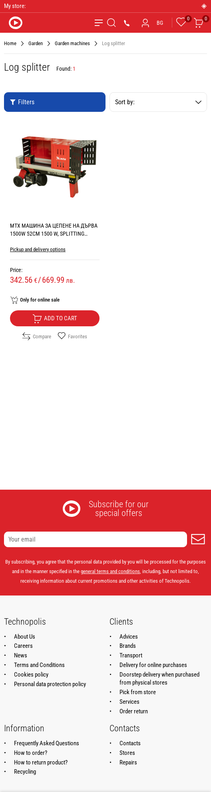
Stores (127, 752)
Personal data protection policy (50, 684)
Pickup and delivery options (38, 249)
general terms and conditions (110, 571)
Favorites (72, 336)
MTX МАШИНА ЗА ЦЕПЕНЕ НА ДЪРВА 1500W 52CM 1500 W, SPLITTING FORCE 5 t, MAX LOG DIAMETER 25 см (54, 233)
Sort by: (158, 102)
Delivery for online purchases (153, 665)
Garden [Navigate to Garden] (35, 43)
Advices (128, 636)
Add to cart (54, 319)
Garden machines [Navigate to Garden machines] (72, 43)
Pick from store (137, 692)
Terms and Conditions (39, 665)
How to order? (30, 752)
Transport (130, 655)
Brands (127, 645)
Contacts (130, 743)
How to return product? (41, 762)
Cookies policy (31, 674)
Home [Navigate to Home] (10, 43)
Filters (22, 102)
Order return (133, 711)
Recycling (25, 771)
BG (160, 23)
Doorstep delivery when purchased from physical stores (159, 678)
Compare (36, 336)
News (20, 655)
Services (129, 701)
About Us (24, 636)
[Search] (111, 23)
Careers (23, 645)
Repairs (128, 762)
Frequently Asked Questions (46, 743)
